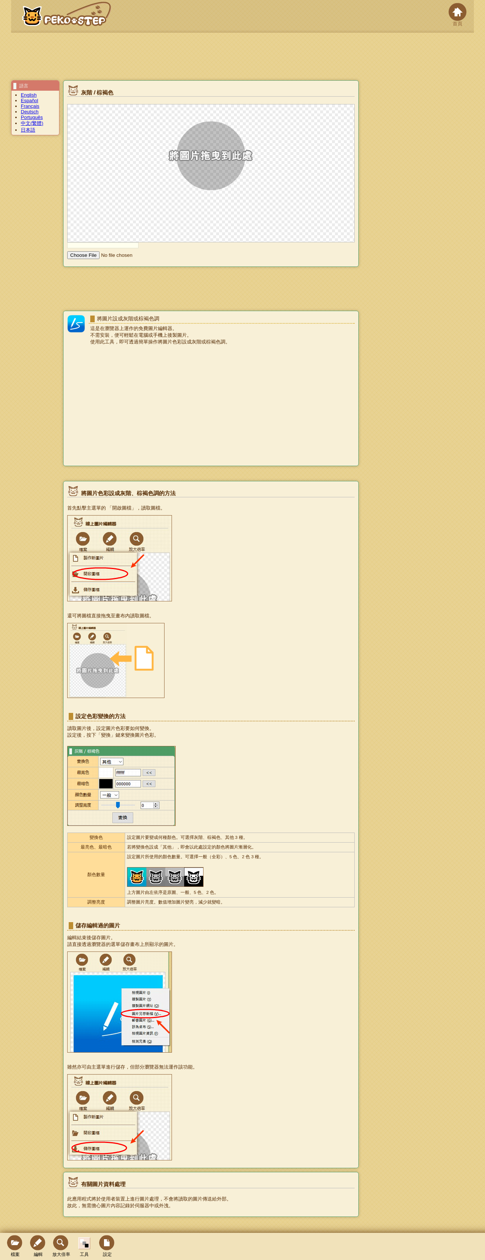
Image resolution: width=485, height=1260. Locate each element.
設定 (107, 1246)
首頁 (457, 14)
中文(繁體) (32, 123)
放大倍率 (61, 1246)
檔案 (15, 1246)
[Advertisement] (211, 406)
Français (30, 106)
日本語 (28, 130)
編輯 (38, 1246)
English (29, 95)
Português (32, 117)
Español (29, 100)
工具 (84, 1247)
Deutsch (30, 111)
